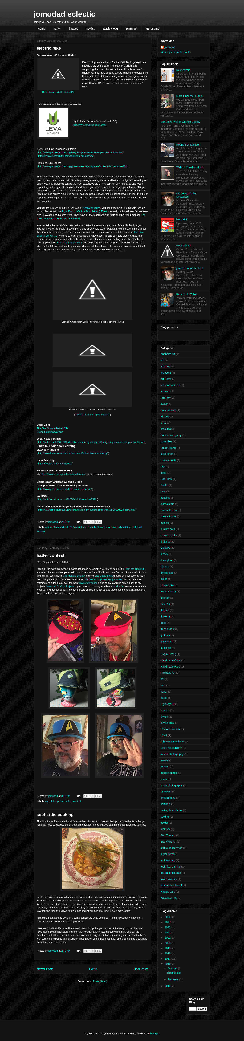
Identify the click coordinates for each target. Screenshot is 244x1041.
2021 (168, 937)
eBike (48, 527)
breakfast (166, 428)
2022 (168, 932)
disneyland (167, 560)
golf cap (165, 635)
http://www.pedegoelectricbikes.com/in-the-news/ (65, 489)
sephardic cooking (55, 814)
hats (163, 685)
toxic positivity (169, 879)
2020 (168, 943)
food (163, 622)
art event (166, 372)
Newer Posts (45, 969)
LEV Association (76, 527)
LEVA (90, 527)
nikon (164, 779)
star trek (76, 801)
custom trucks (169, 535)
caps (163, 472)
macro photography (172, 754)
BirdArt (165, 416)
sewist (90, 28)
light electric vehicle (105, 527)
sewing (165, 816)
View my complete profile (175, 52)
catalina (165, 497)
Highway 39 (167, 704)
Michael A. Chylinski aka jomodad (103, 579)
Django (165, 566)
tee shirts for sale (171, 872)
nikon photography (171, 785)
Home (41, 28)
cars (163, 491)
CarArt (164, 485)
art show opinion (170, 385)
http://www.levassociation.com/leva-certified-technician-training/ (73, 453)
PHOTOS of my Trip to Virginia (92, 414)
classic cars (167, 504)
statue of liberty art (171, 847)
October (173, 968)
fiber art (165, 597)
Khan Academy (91, 207)
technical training (171, 866)
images (73, 28)
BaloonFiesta (168, 410)
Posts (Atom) (100, 981)
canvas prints (168, 460)
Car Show (166, 479)
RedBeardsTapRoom (188, 144)
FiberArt (165, 604)
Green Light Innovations (69, 242)
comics (165, 522)
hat (61, 801)
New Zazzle (183, 69)
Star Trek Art (168, 835)
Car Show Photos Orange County (180, 121)
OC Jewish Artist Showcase (186, 195)
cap (47, 801)
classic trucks (168, 516)
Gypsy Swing (168, 654)
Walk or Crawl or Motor (190, 167)
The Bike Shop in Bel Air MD (52, 428)
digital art (166, 541)
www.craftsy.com (88, 582)
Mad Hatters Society (74, 575)
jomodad (169, 47)
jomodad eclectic (65, 14)
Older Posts (140, 969)
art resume (152, 28)
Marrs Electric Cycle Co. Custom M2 (58, 92)
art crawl (166, 366)
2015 (168, 985)
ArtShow (166, 397)
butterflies (166, 441)
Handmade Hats (170, 666)
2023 (168, 927)
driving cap (167, 572)
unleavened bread (171, 885)
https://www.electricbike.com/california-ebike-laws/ (65, 155)
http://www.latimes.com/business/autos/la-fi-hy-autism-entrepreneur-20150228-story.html (86, 509)
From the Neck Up (134, 568)
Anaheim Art (168, 354)
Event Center (168, 591)
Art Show (166, 378)
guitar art (166, 647)
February (173, 979)
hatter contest (50, 555)
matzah (165, 766)
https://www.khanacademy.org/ (55, 463)
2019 (168, 948)
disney (164, 553)
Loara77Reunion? (171, 747)
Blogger (154, 1033)
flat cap (55, 801)
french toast (167, 629)
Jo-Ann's (118, 586)
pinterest (131, 28)
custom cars (168, 529)
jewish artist (167, 722)
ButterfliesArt (168, 447)
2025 (168, 916)
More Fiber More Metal (189, 95)
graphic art (167, 641)
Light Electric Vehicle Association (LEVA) (85, 211)
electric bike (49, 48)
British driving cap (171, 435)
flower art (166, 616)
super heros (168, 854)
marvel (165, 760)
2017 (168, 958)
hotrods (165, 710)
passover (166, 791)
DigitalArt (166, 547)
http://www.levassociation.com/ (89, 124)
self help (165, 804)
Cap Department (104, 575)
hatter (57, 28)
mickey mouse (169, 772)
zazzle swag (110, 28)
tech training (124, 527)
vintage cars (168, 891)
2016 (168, 963)
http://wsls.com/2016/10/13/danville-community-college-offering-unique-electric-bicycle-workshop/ (91, 442)
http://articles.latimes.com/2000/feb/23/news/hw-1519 (67, 499)
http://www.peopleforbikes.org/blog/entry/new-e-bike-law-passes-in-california (80, 152)
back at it (181, 219)
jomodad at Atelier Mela (190, 268)
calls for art (167, 453)
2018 (168, 953)
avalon (164, 403)
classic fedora (169, 510)
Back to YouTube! (186, 294)
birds (163, 422)
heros (164, 697)
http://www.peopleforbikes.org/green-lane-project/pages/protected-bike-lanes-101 (82, 166)
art (162, 360)
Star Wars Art (168, 841)
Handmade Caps (171, 660)
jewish (164, 716)
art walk (165, 391)
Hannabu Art (168, 672)
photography (168, 797)
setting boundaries (171, 810)
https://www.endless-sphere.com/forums (63, 474)
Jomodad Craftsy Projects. (60, 586)
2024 (168, 922)
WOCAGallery (169, 897)
